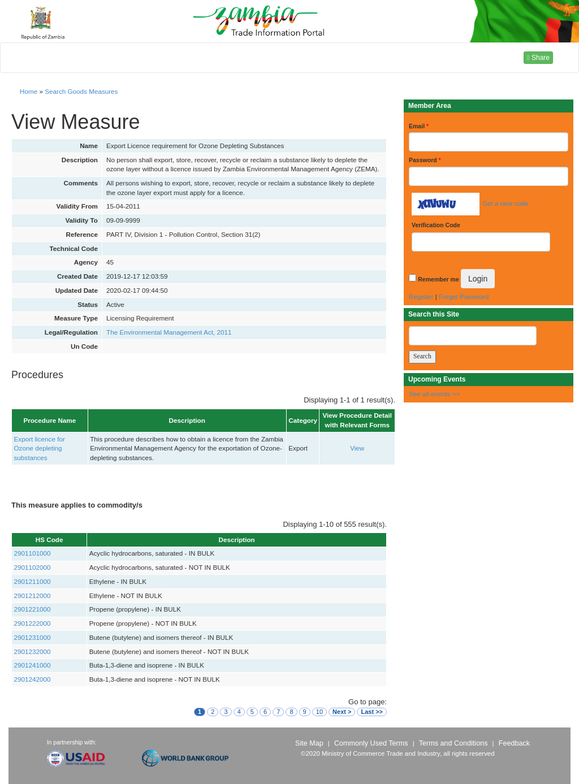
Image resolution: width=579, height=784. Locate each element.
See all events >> (434, 393)
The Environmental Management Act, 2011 (169, 332)
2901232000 (32, 651)
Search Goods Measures (81, 91)
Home (28, 91)
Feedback (514, 743)
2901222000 (32, 623)
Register (421, 296)
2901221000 (32, 609)
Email (419, 126)
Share (538, 58)
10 (319, 711)
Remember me (438, 279)
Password (425, 160)
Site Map (309, 743)
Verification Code (436, 225)
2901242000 (32, 679)
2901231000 (32, 637)
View (357, 448)
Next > (341, 711)
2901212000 (32, 595)
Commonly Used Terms (371, 743)
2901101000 (32, 553)
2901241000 (32, 665)
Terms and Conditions (453, 743)
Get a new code (505, 203)
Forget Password (464, 296)
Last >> (372, 711)
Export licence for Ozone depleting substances (39, 448)
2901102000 (32, 567)
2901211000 (32, 581)
